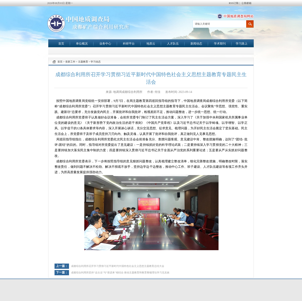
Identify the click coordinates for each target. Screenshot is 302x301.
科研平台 (129, 43)
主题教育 (83, 61)
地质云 (150, 43)
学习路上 (241, 43)
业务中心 (105, 43)
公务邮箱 (246, 3)
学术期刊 (220, 43)
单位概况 (82, 43)
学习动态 (96, 61)
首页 (61, 43)
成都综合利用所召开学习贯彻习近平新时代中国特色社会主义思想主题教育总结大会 (117, 266)
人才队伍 (173, 43)
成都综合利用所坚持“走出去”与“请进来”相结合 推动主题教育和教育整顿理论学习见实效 (120, 272)
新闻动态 (196, 43)
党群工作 (70, 61)
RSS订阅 (233, 3)
